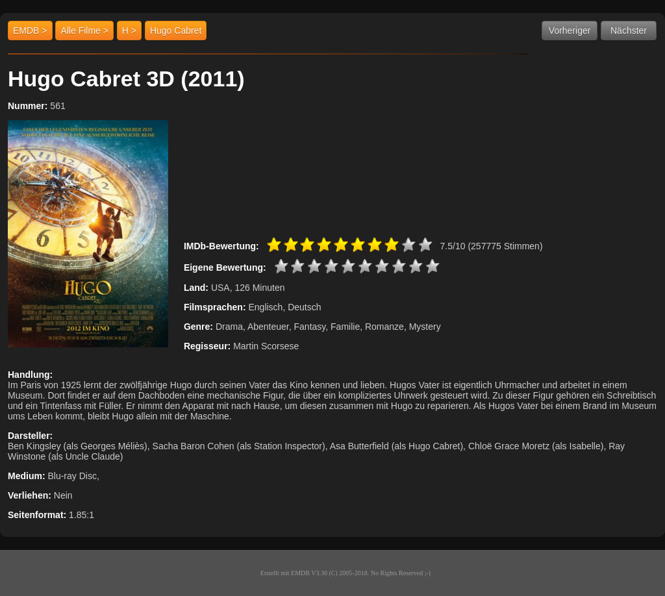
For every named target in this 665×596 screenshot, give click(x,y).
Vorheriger (570, 30)
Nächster (628, 30)
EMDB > (30, 30)
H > (129, 30)
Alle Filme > (84, 30)
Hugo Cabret (175, 30)
